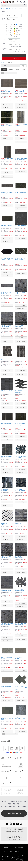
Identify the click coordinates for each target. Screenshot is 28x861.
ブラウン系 (10, 28)
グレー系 (9, 26)
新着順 (4, 69)
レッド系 (9, 34)
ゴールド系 (19, 34)
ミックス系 (14, 36)
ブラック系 (19, 24)
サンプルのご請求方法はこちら (14, 813)
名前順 (23, 69)
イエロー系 (19, 30)
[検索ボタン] (24, 5)
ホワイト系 (10, 24)
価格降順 (17, 69)
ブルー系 (9, 30)
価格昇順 (11, 69)
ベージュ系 (19, 26)
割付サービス (4, 62)
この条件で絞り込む (14, 58)
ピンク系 (9, 32)
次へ (15, 72)
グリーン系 (19, 28)
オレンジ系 (19, 32)
